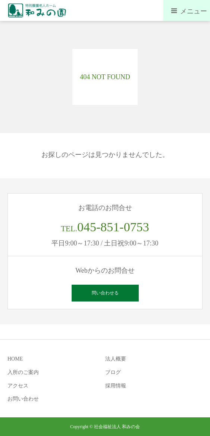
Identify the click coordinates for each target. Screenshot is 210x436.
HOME (15, 359)
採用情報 (115, 386)
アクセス (17, 386)
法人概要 (115, 359)
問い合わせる (105, 293)
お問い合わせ (23, 399)
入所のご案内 (23, 372)
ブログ (113, 372)
